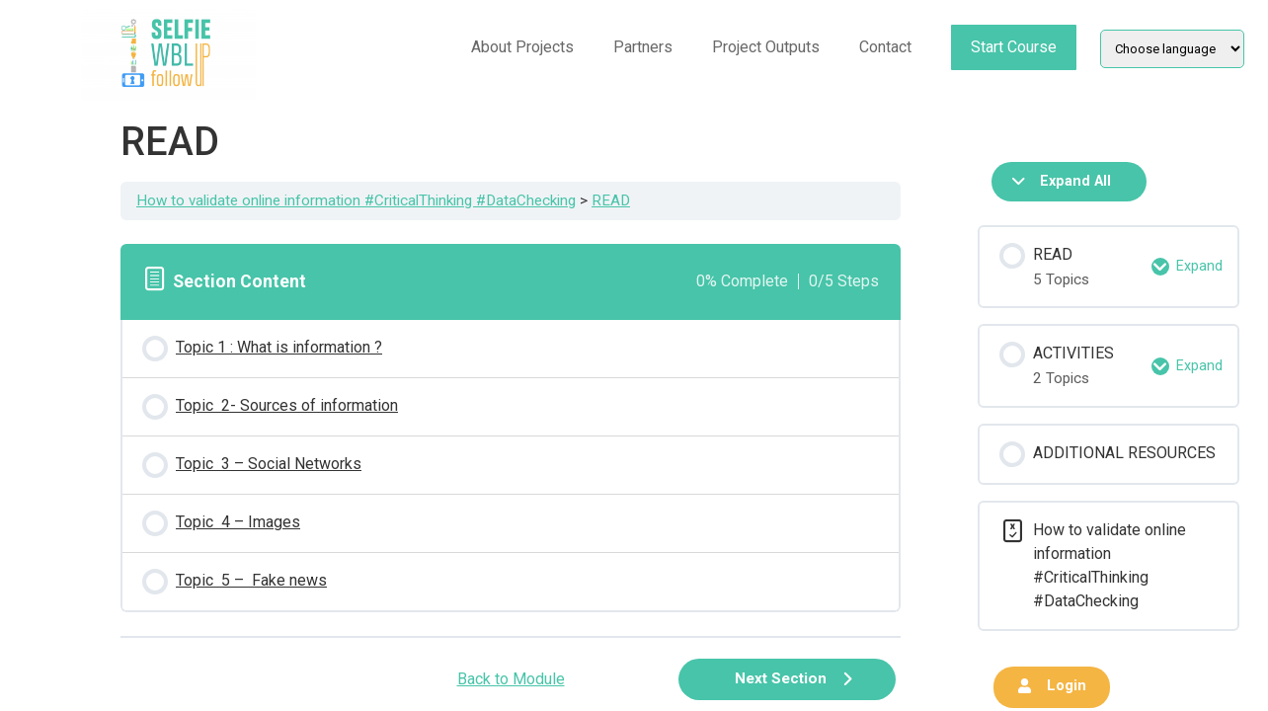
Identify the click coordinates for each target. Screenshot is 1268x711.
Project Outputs (766, 47)
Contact (885, 47)
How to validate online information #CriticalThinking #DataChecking (356, 200)
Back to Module (511, 679)
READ (611, 200)
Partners (643, 47)
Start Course (1014, 47)
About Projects (522, 47)
